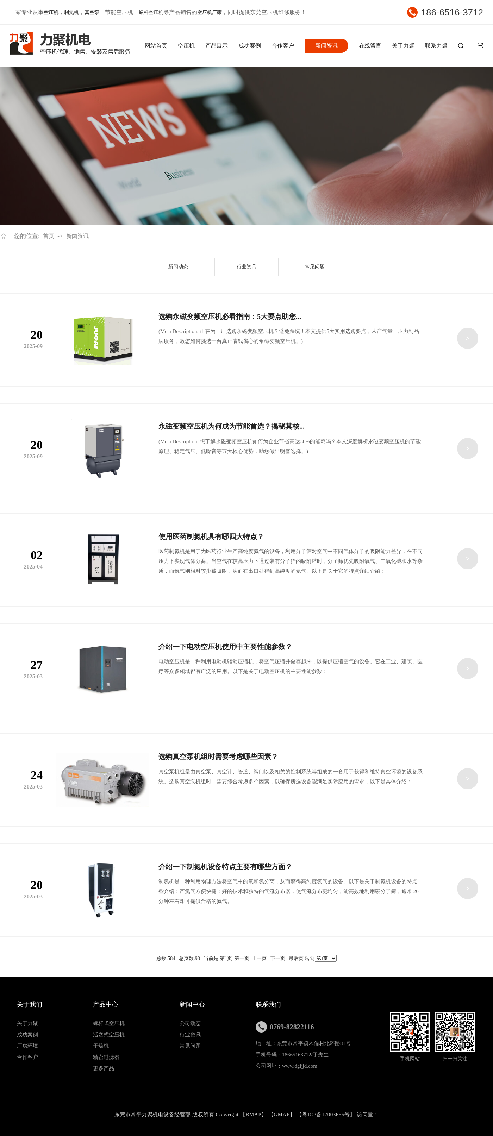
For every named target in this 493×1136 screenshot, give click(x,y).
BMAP (254, 1114)
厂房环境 (27, 1046)
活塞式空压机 (109, 1034)
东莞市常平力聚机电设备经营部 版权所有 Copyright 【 (180, 1114)
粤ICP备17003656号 (326, 1114)
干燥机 (101, 1046)
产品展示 (216, 46)
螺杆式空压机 (109, 1023)
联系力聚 (436, 46)
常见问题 (315, 266)
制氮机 (71, 12)
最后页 (296, 958)
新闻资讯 (326, 46)
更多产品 (103, 1068)
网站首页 (156, 46)
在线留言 (370, 46)
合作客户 (283, 46)
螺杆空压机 (151, 12)
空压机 (186, 46)
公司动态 (190, 1023)
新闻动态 (178, 266)
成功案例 (249, 46)
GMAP (281, 1114)
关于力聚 (403, 46)
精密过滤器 (106, 1057)
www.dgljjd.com (299, 1066)
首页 (48, 236)
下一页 (277, 958)
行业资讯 (246, 266)
